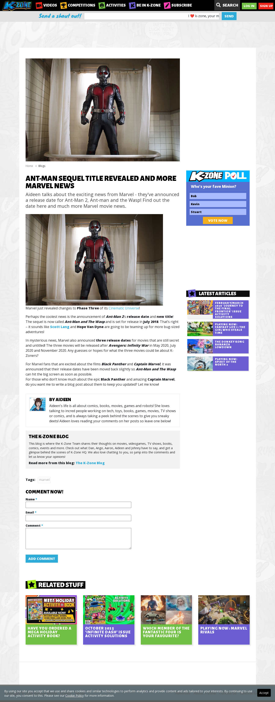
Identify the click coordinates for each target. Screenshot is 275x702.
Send (229, 16)
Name (31, 499)
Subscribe (178, 5)
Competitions (77, 5)
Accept (264, 693)
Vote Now (217, 220)
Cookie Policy (74, 696)
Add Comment (41, 558)
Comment (34, 525)
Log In (249, 6)
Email (31, 512)
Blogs (41, 166)
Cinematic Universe (124, 308)
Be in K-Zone (145, 5)
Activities (112, 5)
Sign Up (266, 6)
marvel (44, 479)
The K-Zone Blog (90, 463)
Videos (46, 5)
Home (29, 166)
